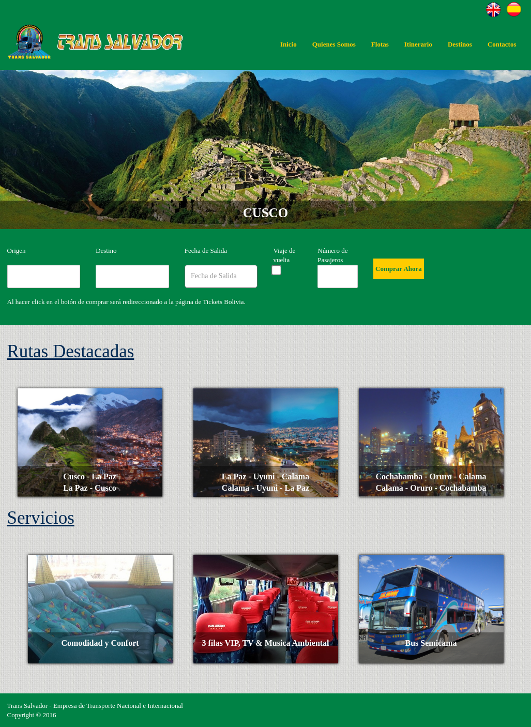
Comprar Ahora (398, 268)
